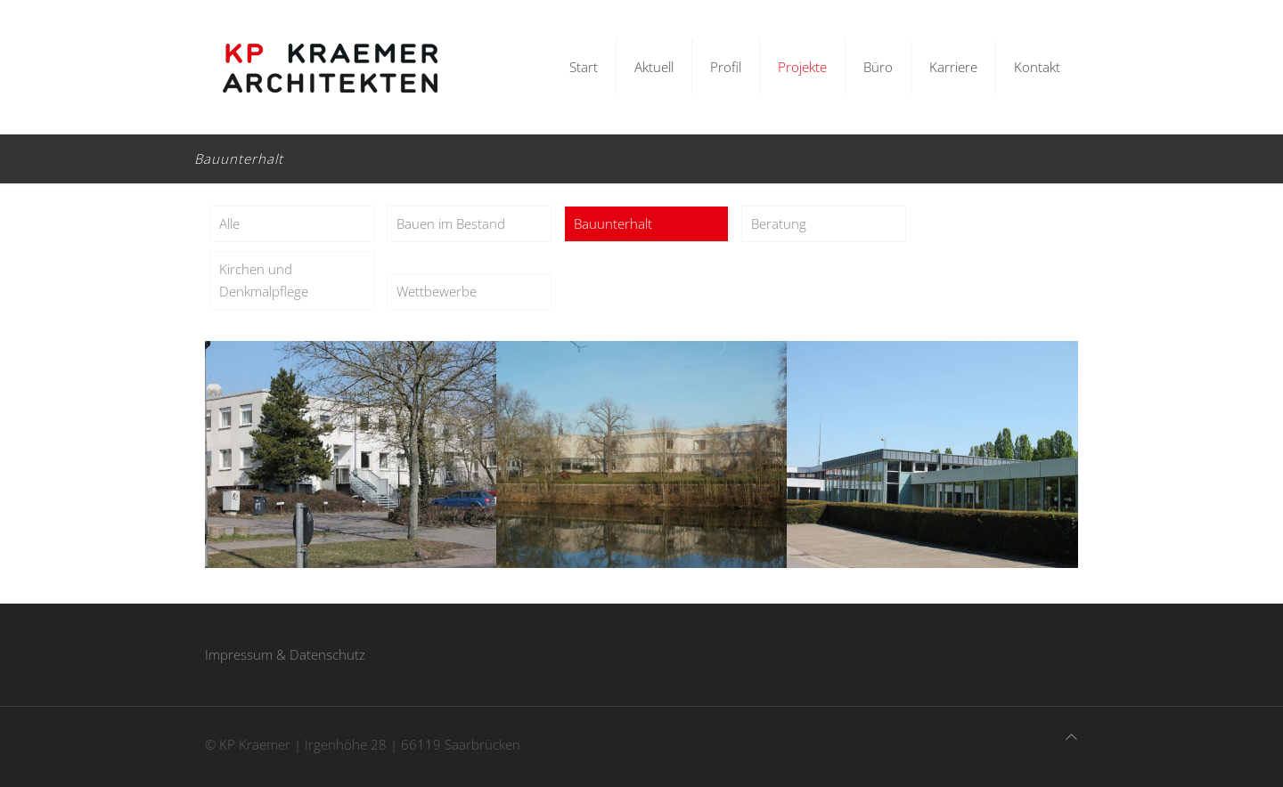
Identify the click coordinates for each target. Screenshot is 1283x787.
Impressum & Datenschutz (285, 654)
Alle (229, 223)
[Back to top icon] (1071, 737)
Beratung (778, 223)
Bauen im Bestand (450, 223)
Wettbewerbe (436, 291)
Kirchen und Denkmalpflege (263, 280)
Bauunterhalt (613, 223)
